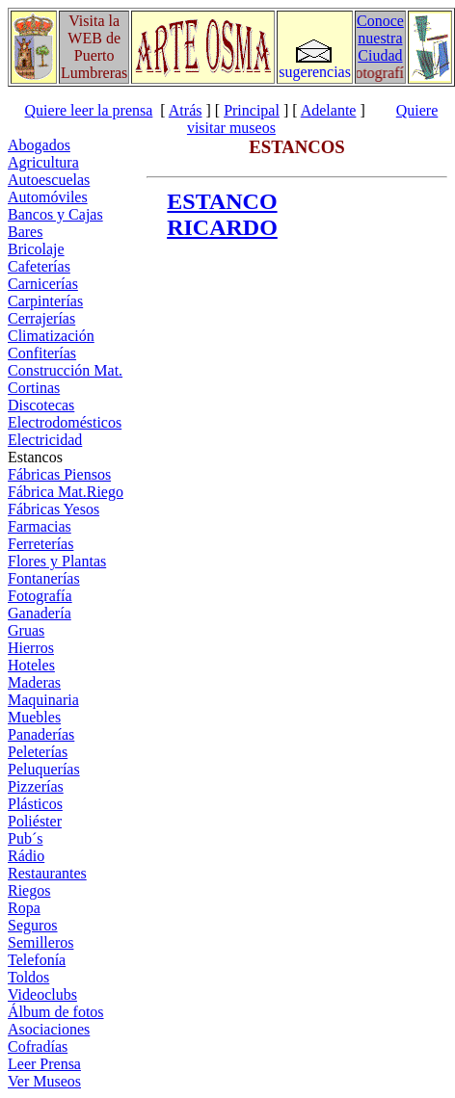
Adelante (329, 110)
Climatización (51, 335)
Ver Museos (44, 1081)
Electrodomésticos (64, 422)
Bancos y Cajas (55, 214)
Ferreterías (40, 544)
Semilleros (40, 942)
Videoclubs (42, 994)
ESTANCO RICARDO (222, 214)
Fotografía (40, 596)
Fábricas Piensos (59, 474)
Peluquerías (44, 769)
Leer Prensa (44, 1064)
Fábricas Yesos (53, 509)
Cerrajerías (41, 318)
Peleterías (37, 752)
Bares (25, 231)
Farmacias (39, 526)
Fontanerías (44, 578)
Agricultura (43, 162)
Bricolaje (36, 249)
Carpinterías (45, 301)
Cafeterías (39, 266)
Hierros (31, 648)
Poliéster (35, 821)
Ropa (24, 908)
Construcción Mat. (65, 370)
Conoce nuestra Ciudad (380, 38)
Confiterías (42, 353)
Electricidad (45, 439)
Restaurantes (47, 873)
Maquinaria (43, 700)
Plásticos (35, 804)
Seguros (33, 925)
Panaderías (41, 734)
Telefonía (37, 960)
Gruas (26, 630)
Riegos (29, 890)
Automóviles (48, 197)
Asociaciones (49, 1029)
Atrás (185, 110)
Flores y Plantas (57, 561)
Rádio (26, 856)
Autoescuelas (49, 179)
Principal (252, 110)
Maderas (34, 682)
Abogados (39, 145)
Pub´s (25, 838)
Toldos (28, 977)
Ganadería (39, 613)
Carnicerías (43, 283)
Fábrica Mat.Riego (65, 492)
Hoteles (31, 665)
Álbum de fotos (56, 1012)
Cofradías (37, 1046)
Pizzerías (36, 786)
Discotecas (41, 405)
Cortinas (34, 387)
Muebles (34, 717)
